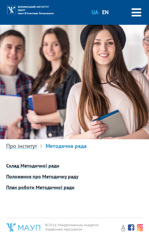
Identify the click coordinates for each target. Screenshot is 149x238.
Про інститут (21, 146)
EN (105, 12)
